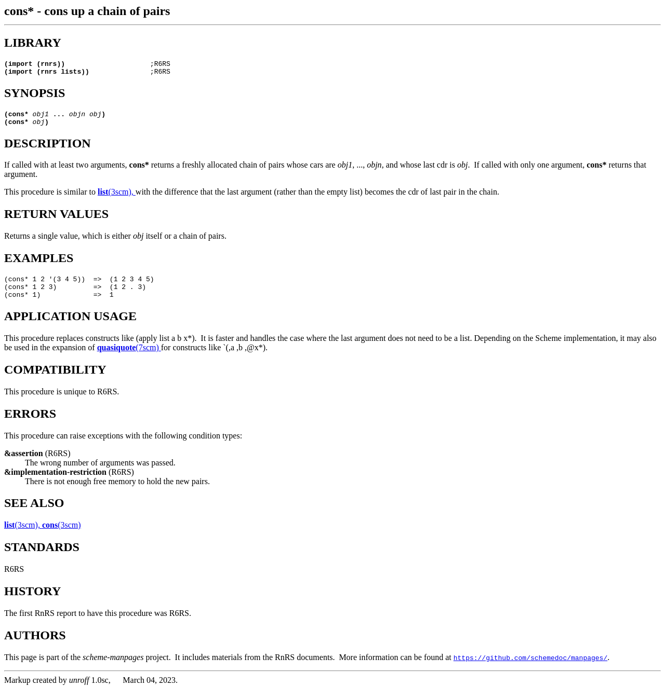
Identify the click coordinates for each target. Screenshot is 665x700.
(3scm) (61, 535)
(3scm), (117, 198)
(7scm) (129, 358)
